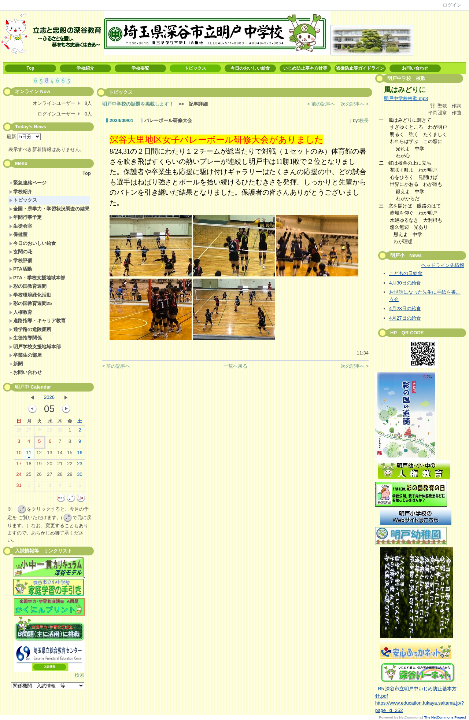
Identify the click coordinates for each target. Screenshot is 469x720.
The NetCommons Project (445, 717)
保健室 (18, 234)
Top (30, 68)
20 (49, 465)
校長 (364, 120)
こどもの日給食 (405, 273)
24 (18, 475)
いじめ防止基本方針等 (305, 68)
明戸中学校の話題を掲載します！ (138, 104)
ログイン (452, 5)
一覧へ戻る (235, 366)
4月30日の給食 (405, 283)
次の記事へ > (355, 104)
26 (18, 431)
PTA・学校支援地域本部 (37, 277)
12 (38, 454)
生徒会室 (20, 226)
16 (79, 454)
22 (69, 465)
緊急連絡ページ (28, 182)
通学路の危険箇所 (30, 329)
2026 (49, 397)
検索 (79, 675)
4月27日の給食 (405, 318)
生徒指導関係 (25, 338)
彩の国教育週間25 (30, 303)
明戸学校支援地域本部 (35, 346)
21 (59, 465)
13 (49, 454)
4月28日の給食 (405, 308)
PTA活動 (20, 269)
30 (59, 431)
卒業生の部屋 (25, 355)
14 (59, 454)
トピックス (195, 68)
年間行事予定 (25, 217)
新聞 (16, 364)
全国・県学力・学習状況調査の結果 (49, 209)
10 (18, 454)
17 (18, 465)
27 (28, 431)
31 (18, 486)
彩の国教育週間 (28, 286)
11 (28, 454)
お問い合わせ (415, 68)
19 (38, 465)
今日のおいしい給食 (250, 68)
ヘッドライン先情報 (442, 265)
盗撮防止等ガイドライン (360, 68)
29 (49, 431)
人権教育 (20, 312)
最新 (24, 136)
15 (69, 454)
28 (38, 431)
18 (28, 465)
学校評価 (20, 260)
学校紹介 (85, 68)
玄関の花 (20, 251)
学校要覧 (140, 68)
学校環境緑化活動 (30, 295)
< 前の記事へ (321, 104)
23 (79, 465)
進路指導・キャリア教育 (37, 320)
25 (28, 475)
